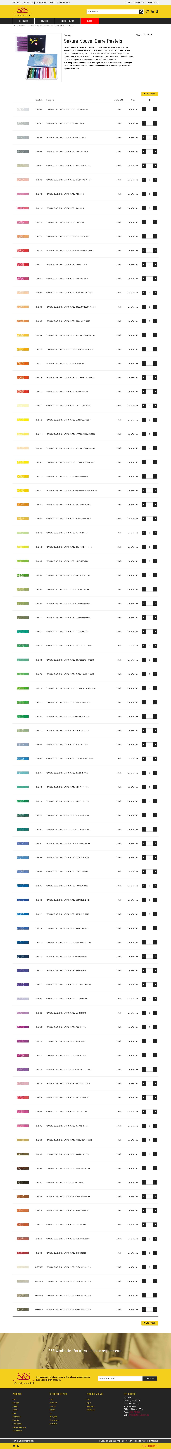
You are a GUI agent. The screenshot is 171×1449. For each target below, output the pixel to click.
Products (23, 21)
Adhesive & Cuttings (19, 1427)
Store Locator (67, 21)
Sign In (89, 1403)
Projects (28, 3)
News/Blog (41, 3)
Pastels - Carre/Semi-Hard (44, 25)
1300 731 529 (153, 3)
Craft (14, 1413)
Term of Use (17, 1441)
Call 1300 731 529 (150, 1446)
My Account (90, 1406)
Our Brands (53, 1403)
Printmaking (17, 1417)
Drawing (31, 25)
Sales (89, 21)
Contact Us (139, 3)
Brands (44, 21)
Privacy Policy (28, 1441)
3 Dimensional (17, 1424)
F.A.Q (51, 1399)
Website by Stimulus (150, 1441)
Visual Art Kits (63, 3)
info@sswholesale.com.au (139, 1415)
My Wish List (91, 1410)
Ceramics (16, 1420)
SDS (51, 3)
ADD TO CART (150, 94)
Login (127, 3)
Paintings (16, 1403)
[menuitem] (30, 1399)
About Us (16, 3)
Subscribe (150, 1379)
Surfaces (15, 1410)
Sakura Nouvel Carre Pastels (65, 25)
